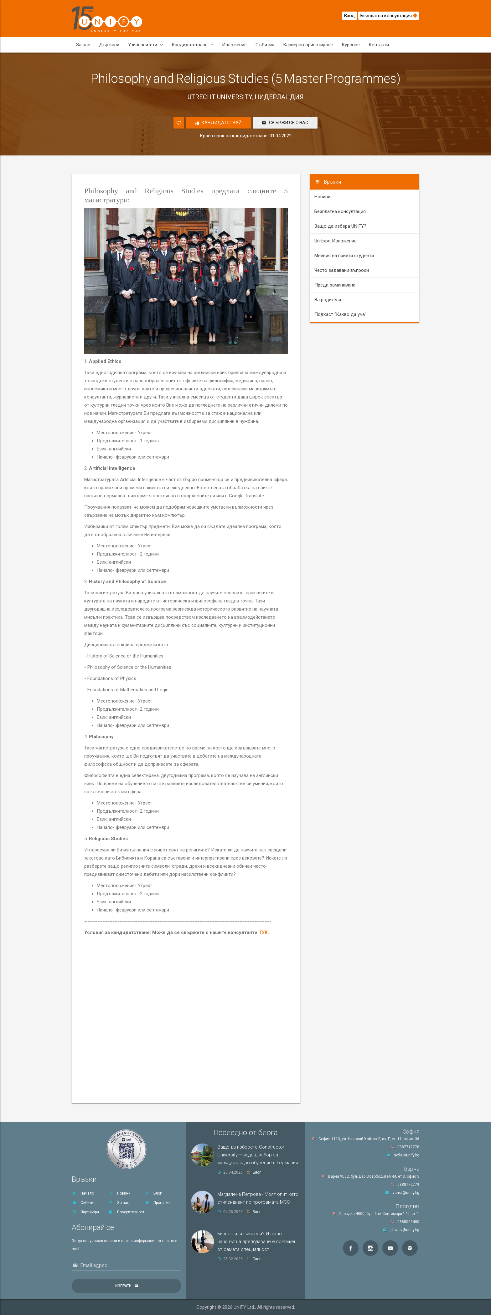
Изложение (234, 45)
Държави (109, 45)
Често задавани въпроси (341, 270)
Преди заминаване (334, 285)
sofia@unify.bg (406, 1155)
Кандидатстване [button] (192, 45)
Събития (265, 45)
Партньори (85, 1212)
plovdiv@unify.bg (404, 1230)
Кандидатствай (218, 123)
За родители (327, 299)
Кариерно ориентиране (308, 45)
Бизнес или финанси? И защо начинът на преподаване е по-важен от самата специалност (257, 1241)
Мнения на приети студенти (344, 255)
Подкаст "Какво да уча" (340, 314)
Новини (322, 197)
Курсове (351, 45)
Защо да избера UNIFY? (340, 226)
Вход (349, 15)
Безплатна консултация (388, 15)
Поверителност (126, 1212)
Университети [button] (145, 45)
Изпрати (123, 1286)
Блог (153, 1193)
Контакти (379, 45)
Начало (83, 1193)
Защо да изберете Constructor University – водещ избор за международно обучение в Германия (257, 1154)
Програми (158, 1203)
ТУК (263, 932)
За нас (83, 45)
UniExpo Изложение (335, 241)
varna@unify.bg (406, 1193)
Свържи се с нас (285, 122)
